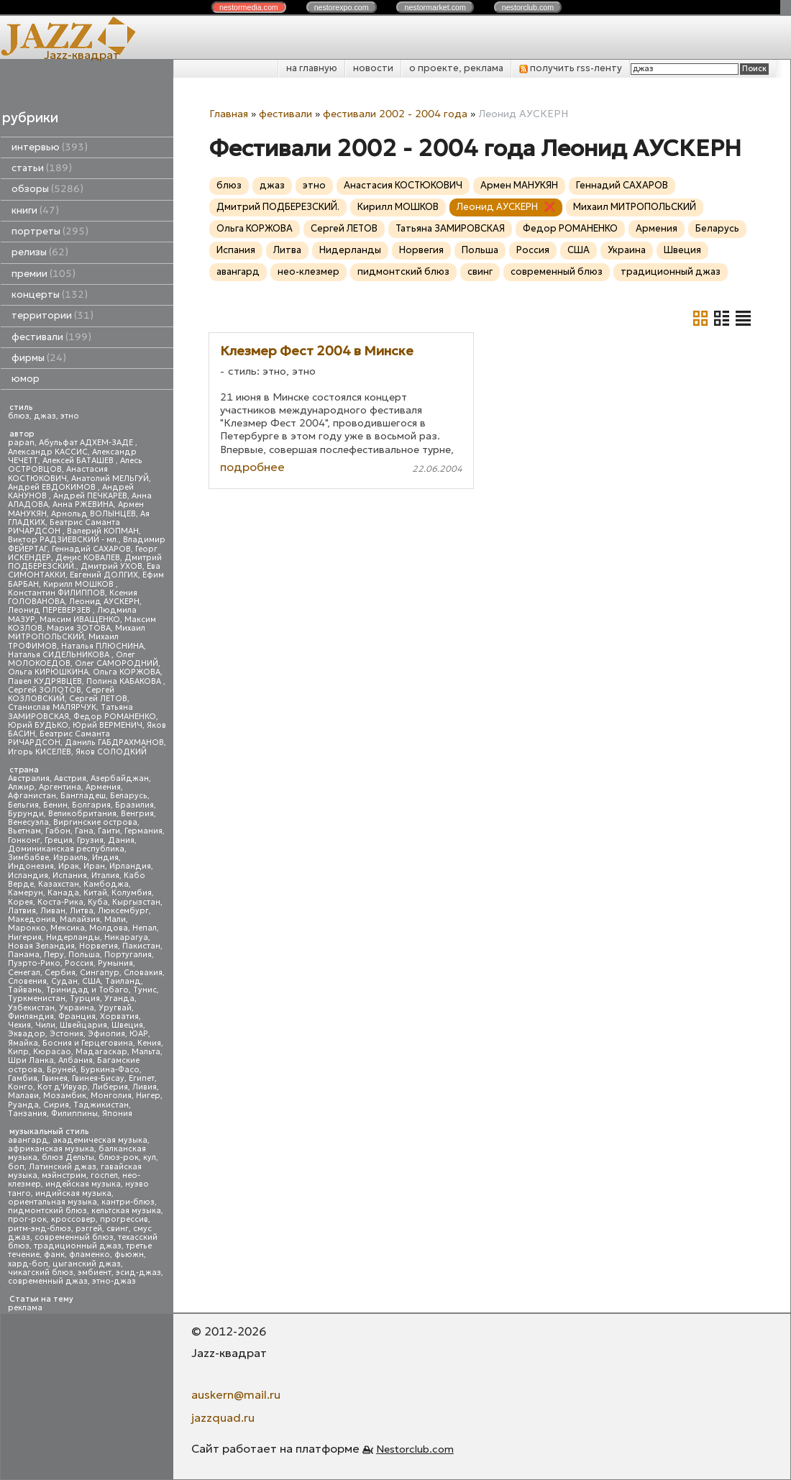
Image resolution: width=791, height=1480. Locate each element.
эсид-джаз (138, 1272)
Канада (63, 892)
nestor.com (248, 7)
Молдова (108, 928)
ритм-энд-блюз (39, 1228)
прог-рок (27, 1219)
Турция (85, 998)
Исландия (28, 875)
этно (69, 416)
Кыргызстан (136, 902)
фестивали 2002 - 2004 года (395, 113)
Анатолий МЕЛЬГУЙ (110, 478)
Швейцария (83, 1025)
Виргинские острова (95, 822)
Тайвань (25, 990)
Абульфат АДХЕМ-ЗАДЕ (87, 442)
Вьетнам (24, 831)
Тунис (145, 990)
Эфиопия (106, 1033)
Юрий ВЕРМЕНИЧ (107, 725)
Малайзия (80, 919)
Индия (105, 857)
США (91, 981)
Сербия (60, 972)
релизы (40, 252)
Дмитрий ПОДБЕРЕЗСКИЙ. (277, 207)
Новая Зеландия (41, 946)
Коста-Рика (60, 902)
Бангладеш (83, 795)
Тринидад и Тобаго (87, 990)
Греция (59, 840)
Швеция (127, 1025)
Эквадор (26, 1033)
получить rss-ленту (570, 68)
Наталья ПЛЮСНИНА (102, 646)
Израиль (70, 857)
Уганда (119, 998)
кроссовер (73, 1219)
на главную (311, 68)
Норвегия (98, 946)
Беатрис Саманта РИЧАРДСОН (64, 527)
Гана (84, 831)
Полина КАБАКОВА (124, 681)
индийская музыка (73, 1193)
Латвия (22, 910)
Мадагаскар (101, 1051)
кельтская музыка (126, 1210)
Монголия (111, 1095)
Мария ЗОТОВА (79, 628)
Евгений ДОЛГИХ (104, 575)
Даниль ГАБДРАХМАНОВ (114, 742)
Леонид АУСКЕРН (104, 601)
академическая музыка (99, 1140)
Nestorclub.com (415, 1449)
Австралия (29, 778)
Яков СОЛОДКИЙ (111, 752)
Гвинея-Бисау (98, 1078)
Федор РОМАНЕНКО (114, 716)
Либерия (110, 1087)
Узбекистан (31, 1008)
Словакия (143, 972)
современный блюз (74, 1237)
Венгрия (137, 813)
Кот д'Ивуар (62, 1087)
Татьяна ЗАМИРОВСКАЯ (450, 228)
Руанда (23, 1105)
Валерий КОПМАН (103, 531)
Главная (228, 113)
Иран (94, 866)
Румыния (115, 963)
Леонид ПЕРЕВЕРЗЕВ (50, 610)
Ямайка (23, 1043)
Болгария (91, 805)
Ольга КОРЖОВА (126, 672)
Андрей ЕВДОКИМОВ (53, 487)
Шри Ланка (31, 1060)
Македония (31, 919)
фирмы (39, 358)
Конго (20, 1087)
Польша (84, 954)
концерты (50, 294)
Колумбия (131, 892)
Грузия (90, 840)
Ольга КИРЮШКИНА (48, 672)
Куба (98, 902)
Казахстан (58, 884)
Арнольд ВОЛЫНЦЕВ (93, 514)
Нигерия (25, 937)
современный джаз (48, 1281)
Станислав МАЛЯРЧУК (52, 707)
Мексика (67, 928)
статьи (42, 168)
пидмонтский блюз (47, 1210)
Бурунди (26, 813)
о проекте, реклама (456, 68)
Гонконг (24, 840)
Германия (143, 831)
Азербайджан (120, 778)
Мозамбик (64, 1095)
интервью (50, 147)
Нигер (148, 1095)
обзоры (47, 189)
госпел (104, 1175)
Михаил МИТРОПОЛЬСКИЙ (76, 632)
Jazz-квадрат (81, 54)
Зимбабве (28, 857)
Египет (142, 1078)
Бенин (55, 805)
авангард (28, 1140)
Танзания (27, 1113)
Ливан (52, 910)
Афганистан (32, 795)
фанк (54, 1254)
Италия (105, 875)
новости (373, 68)
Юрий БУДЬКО (38, 725)
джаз (45, 416)
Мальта (146, 1051)
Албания (75, 1060)
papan (21, 442)
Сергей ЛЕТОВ (98, 698)
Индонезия (31, 866)
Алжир (21, 787)
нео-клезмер (308, 271)
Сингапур (99, 972)
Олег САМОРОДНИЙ (116, 663)
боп (16, 1166)
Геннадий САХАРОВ (91, 549)
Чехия (19, 1025)
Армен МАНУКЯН (519, 185)
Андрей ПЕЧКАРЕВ (90, 496)
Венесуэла (28, 822)
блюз (18, 416)
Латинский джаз (62, 1166)
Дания (121, 840)
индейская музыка (83, 1184)
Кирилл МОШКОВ (79, 584)
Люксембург (123, 910)
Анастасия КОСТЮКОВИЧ (58, 474)
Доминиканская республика (66, 849)
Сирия (56, 1105)
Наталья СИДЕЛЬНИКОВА (59, 654)
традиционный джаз (78, 1246)
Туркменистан (36, 998)
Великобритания (82, 813)
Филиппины (74, 1113)
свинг (117, 1228)
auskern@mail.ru (235, 1394)
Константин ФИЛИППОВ (56, 593)
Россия (79, 963)
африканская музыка (51, 1149)
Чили (45, 1025)
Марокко (27, 928)
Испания (69, 875)
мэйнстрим (64, 1175)
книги (35, 210)
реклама (25, 1307)
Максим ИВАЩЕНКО (80, 619)
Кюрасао (52, 1051)
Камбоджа (106, 884)
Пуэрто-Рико (34, 963)
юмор (26, 379)
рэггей (89, 1228)
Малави (23, 1095)
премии (44, 274)
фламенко (89, 1254)
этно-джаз (114, 1281)
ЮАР (138, 1033)
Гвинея (55, 1078)
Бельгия (23, 805)
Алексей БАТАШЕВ (79, 460)
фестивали (51, 337)
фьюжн (129, 1254)
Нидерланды (73, 937)
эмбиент (94, 1272)
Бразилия (134, 805)
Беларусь (128, 795)
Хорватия (119, 1016)
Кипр (18, 1051)
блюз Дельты (68, 1157)
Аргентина (60, 787)
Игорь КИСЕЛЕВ (39, 752)
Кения (149, 1043)
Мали (115, 919)
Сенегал (24, 972)
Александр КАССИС (48, 452)
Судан (64, 981)
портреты (50, 231)
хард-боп (28, 1264)
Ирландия (130, 866)
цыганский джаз (86, 1264)
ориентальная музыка (52, 1202)
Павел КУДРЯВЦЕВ (45, 681)
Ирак (68, 866)
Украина (76, 1008)
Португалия (128, 954)
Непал (144, 928)
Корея (20, 902)
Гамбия (22, 1078)
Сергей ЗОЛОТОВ (44, 690)
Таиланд (123, 981)
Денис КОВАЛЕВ (87, 557)
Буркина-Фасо (110, 1069)
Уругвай (115, 1008)
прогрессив (124, 1219)
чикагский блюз (40, 1272)
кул (149, 1157)
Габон (57, 831)
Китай (95, 892)
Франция (77, 1016)
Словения (27, 981)
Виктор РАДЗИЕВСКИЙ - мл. (63, 539)
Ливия (144, 1087)
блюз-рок (119, 1157)
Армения (103, 787)
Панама (24, 954)
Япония (117, 1113)
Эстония (66, 1033)
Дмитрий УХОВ (111, 566)
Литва (81, 910)
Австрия (70, 778)
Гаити (109, 831)
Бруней (61, 1069)
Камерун (25, 892)
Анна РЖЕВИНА (83, 504)
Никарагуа (126, 937)
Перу (54, 954)
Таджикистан (101, 1105)
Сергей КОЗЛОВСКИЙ (61, 694)
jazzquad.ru (223, 1417)
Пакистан (141, 946)
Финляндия (31, 1016)
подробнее (252, 466)
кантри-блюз (128, 1202)
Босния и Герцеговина (87, 1043)
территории (52, 315)
